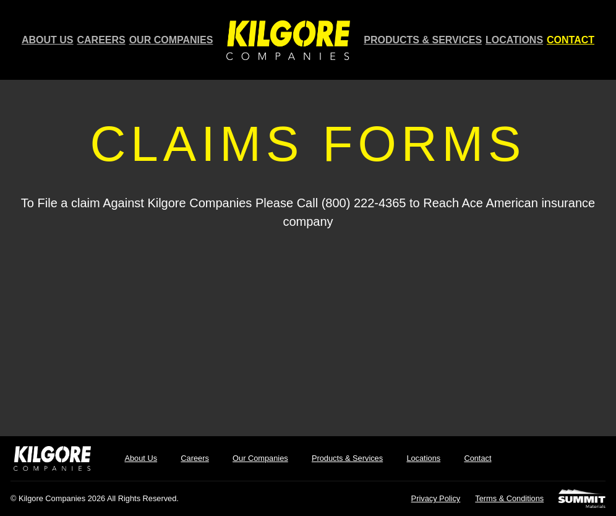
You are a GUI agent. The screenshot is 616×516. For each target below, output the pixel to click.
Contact (570, 40)
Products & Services (424, 40)
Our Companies (171, 40)
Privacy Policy (439, 498)
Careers (101, 40)
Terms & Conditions (510, 498)
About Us (48, 40)
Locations (514, 40)
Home (290, 40)
